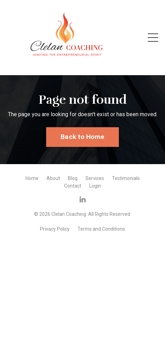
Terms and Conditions (101, 229)
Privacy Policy (55, 229)
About (53, 178)
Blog (73, 178)
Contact (72, 186)
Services (94, 178)
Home (32, 178)
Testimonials (126, 178)
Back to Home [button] (82, 137)
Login (95, 186)
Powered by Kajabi (83, 240)
